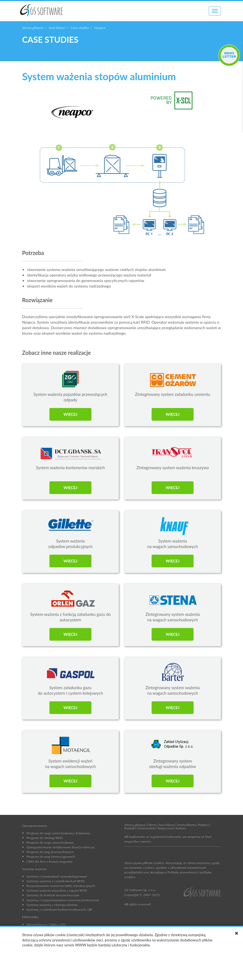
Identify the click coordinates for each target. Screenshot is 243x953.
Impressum (166, 828)
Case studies (80, 28)
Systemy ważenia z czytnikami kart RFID (55, 881)
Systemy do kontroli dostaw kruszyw (53, 895)
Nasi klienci (57, 28)
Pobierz (203, 825)
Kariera (181, 828)
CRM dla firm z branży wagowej (49, 861)
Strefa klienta (186, 825)
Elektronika (30, 917)
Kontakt (130, 828)
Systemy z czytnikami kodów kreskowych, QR (59, 909)
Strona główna (32, 28)
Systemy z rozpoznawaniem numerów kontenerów (63, 900)
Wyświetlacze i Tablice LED (46, 924)
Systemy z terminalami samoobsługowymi (57, 876)
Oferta (152, 825)
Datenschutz (147, 828)
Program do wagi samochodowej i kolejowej (58, 833)
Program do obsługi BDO (45, 838)
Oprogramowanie (34, 825)
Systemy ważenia (34, 869)
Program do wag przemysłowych (50, 852)
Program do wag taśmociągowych (51, 856)
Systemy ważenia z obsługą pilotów (52, 905)
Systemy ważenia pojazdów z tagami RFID (57, 890)
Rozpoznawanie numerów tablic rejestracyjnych (61, 886)
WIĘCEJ (70, 414)
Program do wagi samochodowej (50, 842)
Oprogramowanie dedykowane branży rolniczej (60, 847)
